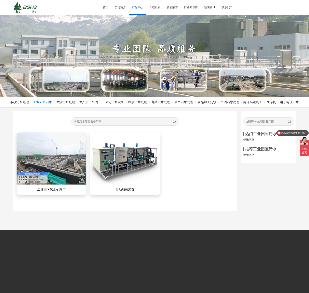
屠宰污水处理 (183, 102)
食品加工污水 (206, 102)
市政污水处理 (19, 102)
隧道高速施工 (252, 102)
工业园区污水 (42, 102)
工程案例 (154, 7)
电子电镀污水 (289, 102)
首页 (105, 7)
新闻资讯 (209, 7)
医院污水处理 (137, 102)
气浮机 (271, 102)
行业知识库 (191, 7)
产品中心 (137, 7)
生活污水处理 (65, 102)
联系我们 (227, 7)
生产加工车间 (88, 102)
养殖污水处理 (160, 102)
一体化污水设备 (113, 102)
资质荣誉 (172, 7)
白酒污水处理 (230, 102)
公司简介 (120, 7)
